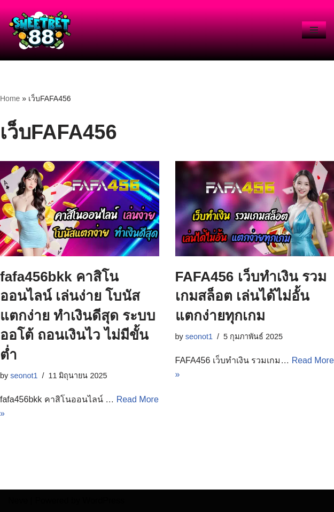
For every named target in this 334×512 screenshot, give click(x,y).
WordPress (103, 500)
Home (10, 98)
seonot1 (23, 375)
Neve (18, 500)
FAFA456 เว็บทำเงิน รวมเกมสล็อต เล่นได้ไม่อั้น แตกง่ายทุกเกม (251, 296)
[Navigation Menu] (314, 30)
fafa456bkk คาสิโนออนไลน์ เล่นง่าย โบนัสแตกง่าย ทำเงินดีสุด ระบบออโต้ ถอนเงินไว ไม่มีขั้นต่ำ (78, 316)
